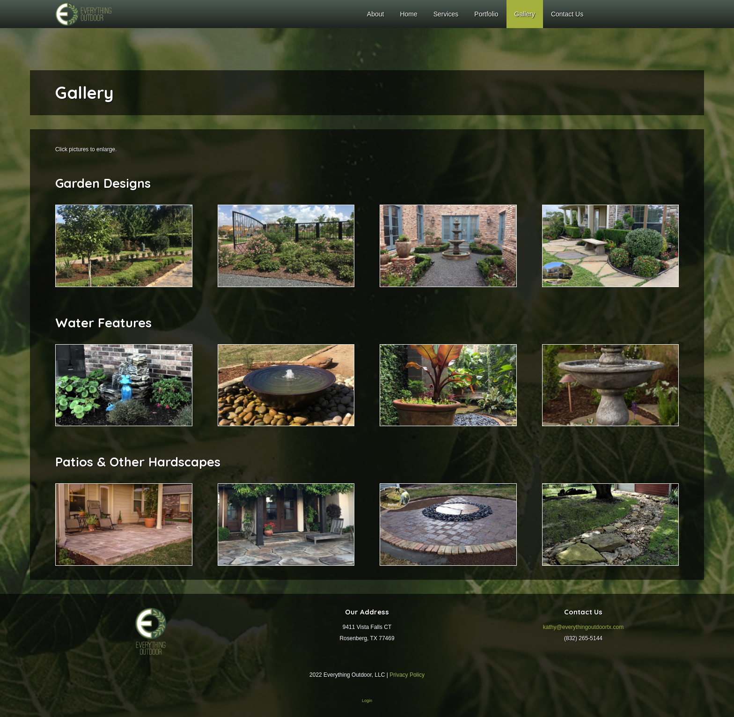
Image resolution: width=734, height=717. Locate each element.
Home (408, 14)
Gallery (524, 14)
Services (446, 14)
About (375, 14)
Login (367, 700)
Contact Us (567, 14)
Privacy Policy (407, 675)
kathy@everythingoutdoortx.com (583, 627)
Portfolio (486, 14)
